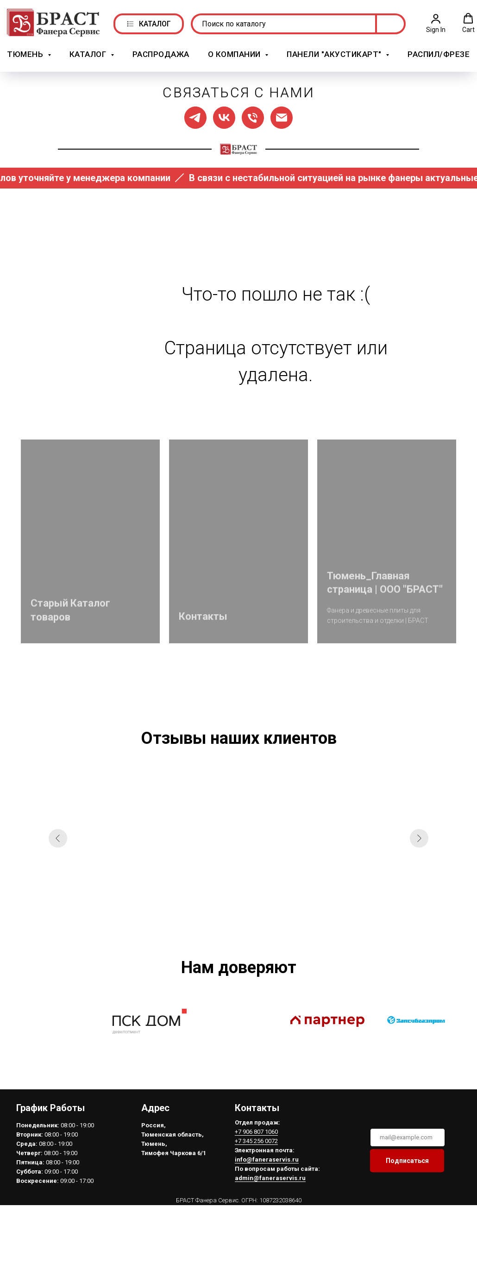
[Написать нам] (281, 113)
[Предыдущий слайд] (58, 834)
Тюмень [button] (26, 53)
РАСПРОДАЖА (160, 53)
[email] (406, 1133)
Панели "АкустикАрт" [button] (335, 53)
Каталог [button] (88, 53)
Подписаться (405, 1156)
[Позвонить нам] (253, 113)
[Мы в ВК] (224, 113)
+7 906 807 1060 (254, 1127)
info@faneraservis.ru (265, 1155)
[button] (436, 21)
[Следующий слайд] (419, 834)
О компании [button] (235, 53)
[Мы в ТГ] (195, 113)
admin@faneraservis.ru (268, 1173)
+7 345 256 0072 (254, 1136)
